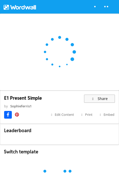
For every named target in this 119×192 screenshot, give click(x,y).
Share (99, 98)
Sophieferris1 (21, 106)
